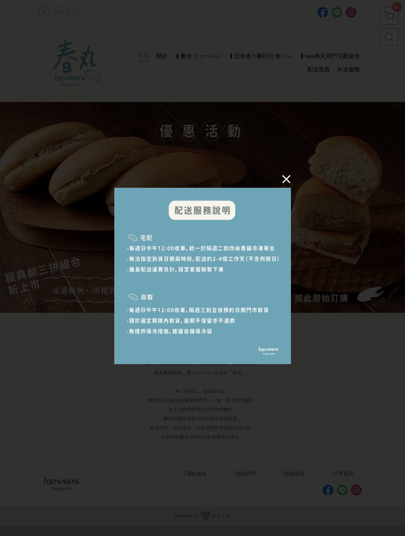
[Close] (285, 180)
